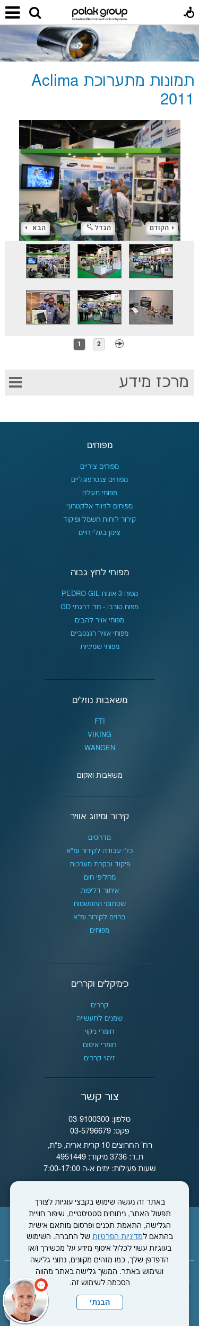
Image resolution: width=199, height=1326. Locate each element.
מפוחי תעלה (99, 493)
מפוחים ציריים (99, 466)
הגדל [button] (99, 228)
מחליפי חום (100, 877)
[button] (35, 13)
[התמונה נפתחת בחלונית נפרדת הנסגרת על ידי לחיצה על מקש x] (99, 180)
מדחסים (99, 837)
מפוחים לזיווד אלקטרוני (99, 506)
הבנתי (100, 1302)
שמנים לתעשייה (99, 1018)
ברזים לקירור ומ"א (99, 917)
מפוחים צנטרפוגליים (99, 480)
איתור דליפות (100, 890)
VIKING (99, 735)
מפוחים (100, 445)
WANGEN (99, 748)
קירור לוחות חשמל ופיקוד (99, 519)
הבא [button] (35, 228)
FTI (99, 721)
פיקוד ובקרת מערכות (100, 864)
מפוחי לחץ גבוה (100, 572)
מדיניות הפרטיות (117, 1237)
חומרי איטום (99, 1045)
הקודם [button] (162, 228)
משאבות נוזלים (99, 700)
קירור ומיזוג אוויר (99, 816)
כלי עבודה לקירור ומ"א (99, 851)
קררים (99, 1005)
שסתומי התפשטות (99, 904)
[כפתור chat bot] (25, 1300)
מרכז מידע (154, 382)
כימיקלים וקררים (99, 984)
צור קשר (100, 1097)
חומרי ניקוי (99, 1032)
